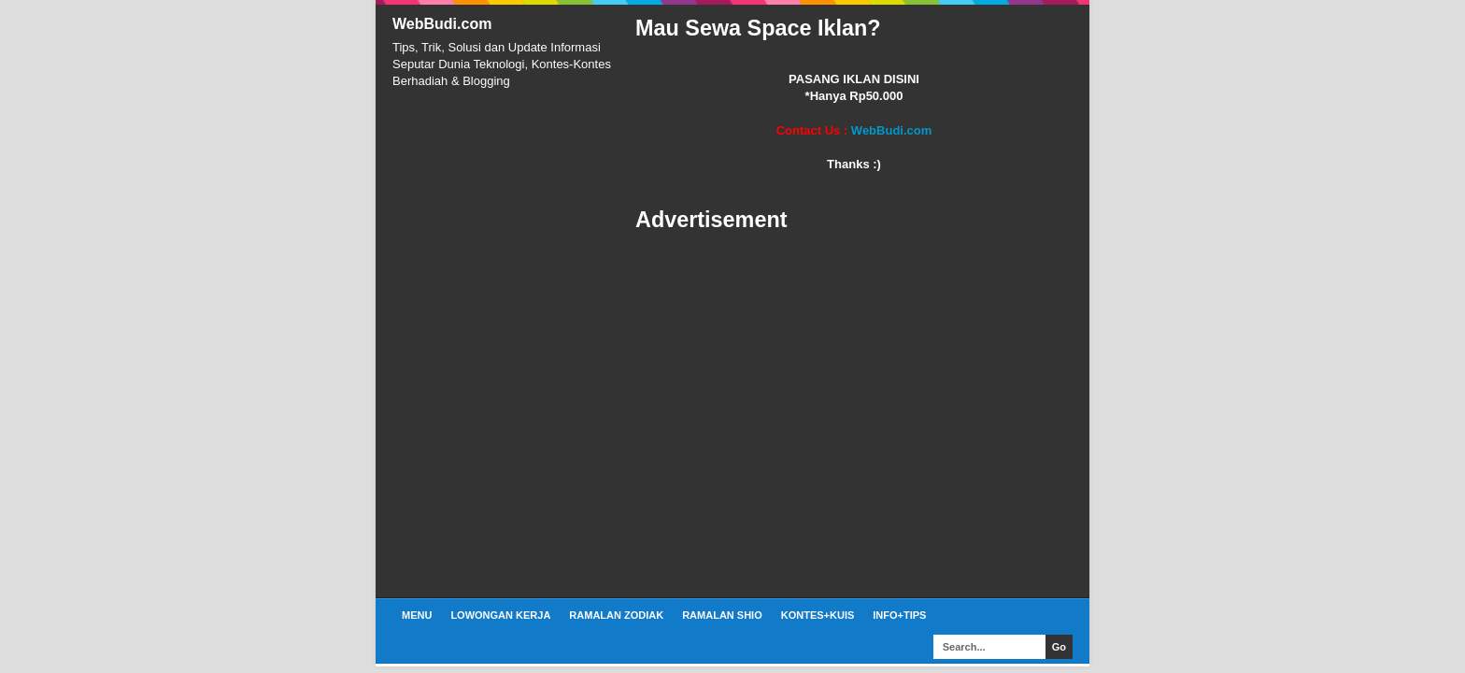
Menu (417, 615)
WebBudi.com (441, 24)
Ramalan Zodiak (616, 615)
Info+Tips (899, 615)
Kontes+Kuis (818, 615)
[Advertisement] (854, 416)
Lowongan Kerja (500, 615)
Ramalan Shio (722, 615)
